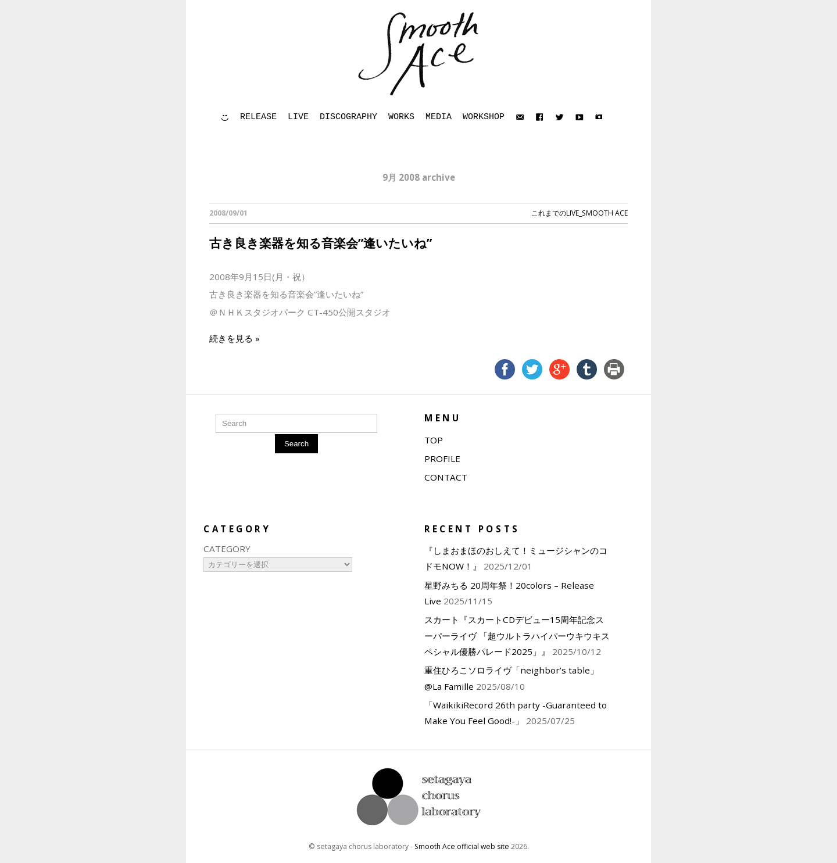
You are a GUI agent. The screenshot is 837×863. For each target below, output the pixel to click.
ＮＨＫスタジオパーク (261, 312)
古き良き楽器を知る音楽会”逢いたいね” (320, 242)
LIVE (298, 117)
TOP (433, 440)
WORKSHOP (484, 117)
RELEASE (258, 117)
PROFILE (442, 458)
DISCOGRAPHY (348, 117)
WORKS (401, 117)
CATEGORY (227, 548)
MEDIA (438, 117)
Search (296, 443)
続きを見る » (234, 338)
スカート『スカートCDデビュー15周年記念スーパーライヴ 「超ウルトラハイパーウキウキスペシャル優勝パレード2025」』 (517, 635)
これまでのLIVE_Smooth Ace (579, 213)
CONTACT (445, 477)
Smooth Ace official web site (461, 846)
